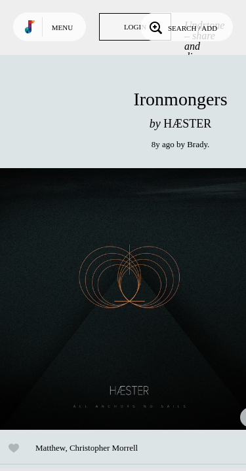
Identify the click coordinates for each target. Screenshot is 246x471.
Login (135, 27)
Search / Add (182, 27)
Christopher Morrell (104, 448)
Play (131, 299)
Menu (62, 27)
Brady (197, 144)
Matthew (50, 448)
